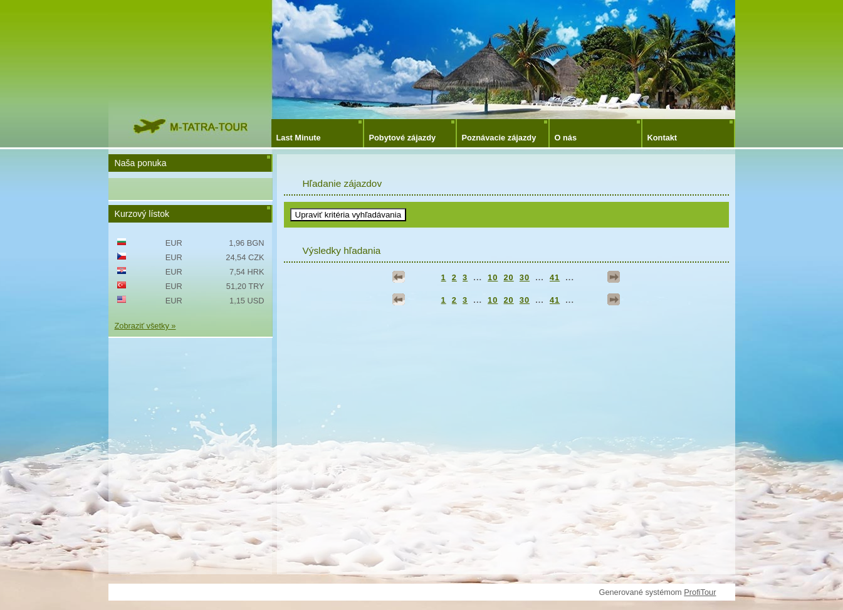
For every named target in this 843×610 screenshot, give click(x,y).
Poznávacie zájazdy (499, 137)
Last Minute (298, 137)
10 (493, 277)
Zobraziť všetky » (145, 325)
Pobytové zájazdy (402, 137)
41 (555, 277)
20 (508, 277)
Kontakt (662, 137)
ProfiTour (700, 592)
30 (525, 277)
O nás (566, 137)
